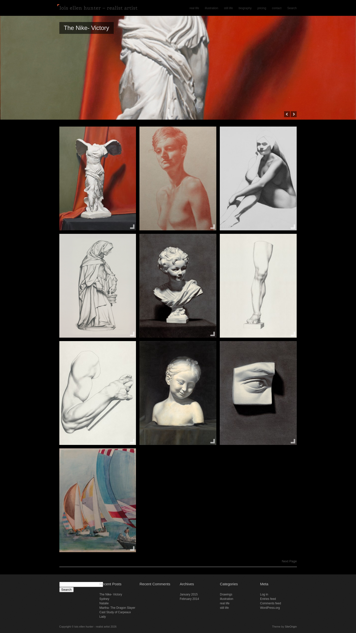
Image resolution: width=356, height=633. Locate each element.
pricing (261, 8)
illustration (211, 8)
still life (228, 8)
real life (194, 8)
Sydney (104, 599)
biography (245, 8)
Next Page (289, 561)
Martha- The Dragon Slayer (117, 608)
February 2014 (189, 599)
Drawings (226, 594)
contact (277, 8)
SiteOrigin (291, 626)
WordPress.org (270, 608)
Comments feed (270, 603)
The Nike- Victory (86, 27)
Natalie (104, 603)
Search (292, 8)
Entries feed (268, 599)
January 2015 (189, 594)
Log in (264, 594)
